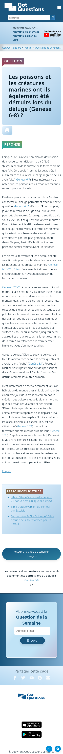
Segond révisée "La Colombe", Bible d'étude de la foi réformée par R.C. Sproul (32, 520)
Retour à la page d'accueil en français (31, 554)
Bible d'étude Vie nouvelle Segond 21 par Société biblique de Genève (32, 499)
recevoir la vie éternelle (26, 31)
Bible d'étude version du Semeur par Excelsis (30, 508)
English (6, 471)
